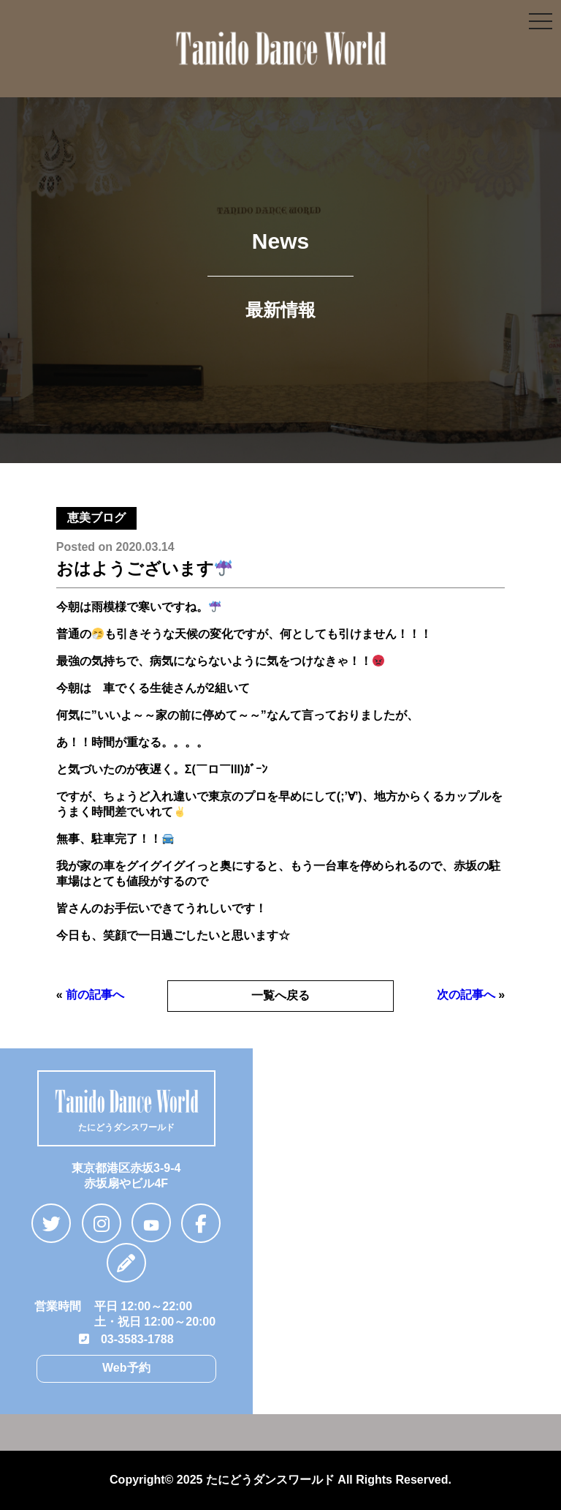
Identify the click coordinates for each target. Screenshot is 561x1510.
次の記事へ (466, 994)
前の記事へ (95, 994)
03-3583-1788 (126, 1339)
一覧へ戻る (280, 995)
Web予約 (126, 1367)
